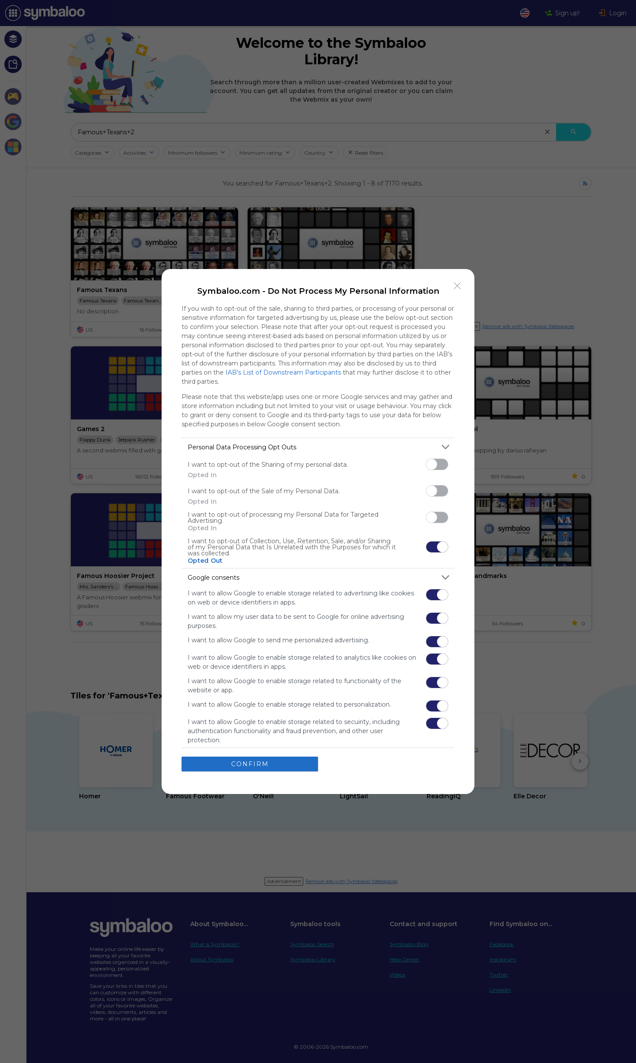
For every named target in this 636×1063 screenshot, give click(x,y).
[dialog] (318, 531)
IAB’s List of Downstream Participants (283, 372)
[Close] (457, 286)
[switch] (437, 464)
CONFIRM (250, 763)
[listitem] (318, 447)
